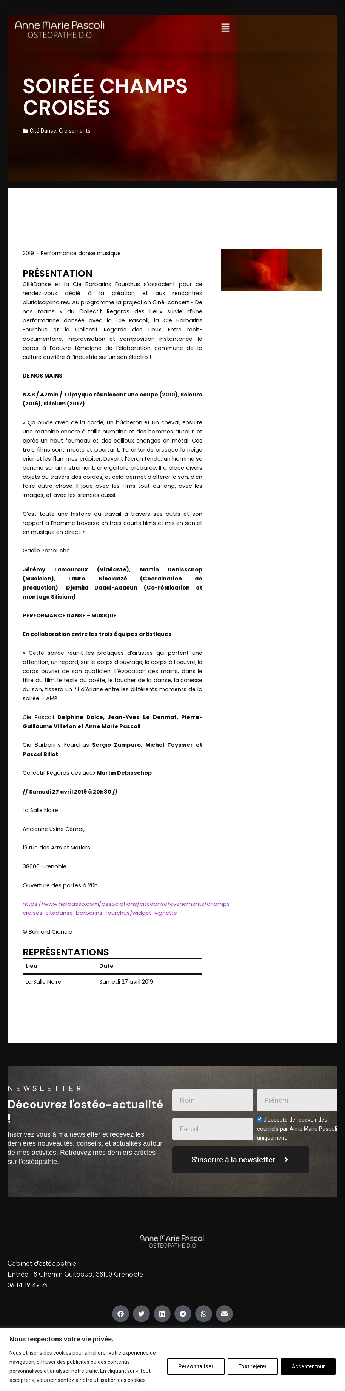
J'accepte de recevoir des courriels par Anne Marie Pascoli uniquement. (297, 1128)
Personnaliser (196, 1366)
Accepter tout (308, 1366)
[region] (172, 1359)
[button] (225, 18)
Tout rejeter (253, 1366)
